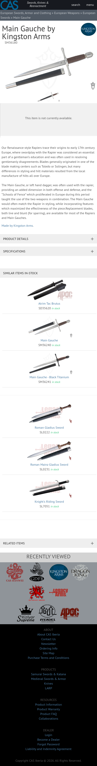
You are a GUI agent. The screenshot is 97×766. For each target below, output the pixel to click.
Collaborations (48, 718)
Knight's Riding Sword (49, 501)
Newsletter (48, 644)
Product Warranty (48, 709)
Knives (48, 683)
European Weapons (67, 13)
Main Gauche (49, 340)
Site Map (48, 653)
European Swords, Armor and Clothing (25, 13)
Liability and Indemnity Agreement (48, 749)
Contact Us (48, 639)
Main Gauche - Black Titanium (49, 377)
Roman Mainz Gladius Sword (49, 464)
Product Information (48, 704)
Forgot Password (48, 744)
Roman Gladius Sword (49, 427)
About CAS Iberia (48, 634)
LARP (48, 688)
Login (48, 735)
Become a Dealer (48, 739)
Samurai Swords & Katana (48, 674)
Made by (17, 225)
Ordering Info (48, 648)
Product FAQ (48, 714)
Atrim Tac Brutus (49, 303)
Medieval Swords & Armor (48, 679)
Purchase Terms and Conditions (48, 658)
